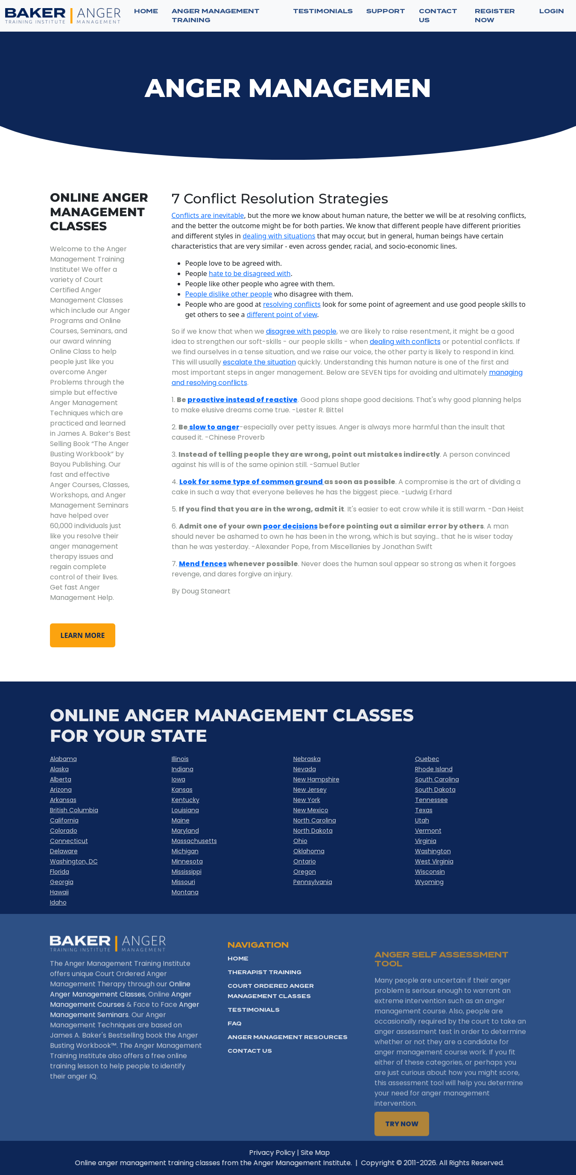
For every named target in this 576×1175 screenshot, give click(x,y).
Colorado (63, 830)
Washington (433, 851)
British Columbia (74, 810)
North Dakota (313, 830)
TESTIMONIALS (323, 11)
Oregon (304, 871)
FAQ (235, 1057)
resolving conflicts (292, 304)
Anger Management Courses (121, 1020)
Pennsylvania (312, 882)
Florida (59, 871)
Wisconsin (430, 871)
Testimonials (254, 1043)
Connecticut (69, 841)
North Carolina (314, 820)
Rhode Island (434, 769)
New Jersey (310, 789)
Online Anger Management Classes (120, 1010)
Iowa (178, 779)
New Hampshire (316, 779)
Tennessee (431, 800)
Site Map (336, 1152)
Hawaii (59, 892)
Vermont (428, 830)
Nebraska (307, 759)
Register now (495, 16)
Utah (422, 820)
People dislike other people (228, 294)
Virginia (425, 841)
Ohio (300, 841)
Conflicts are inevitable (208, 215)
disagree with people (301, 331)
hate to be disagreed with (250, 273)
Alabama (63, 759)
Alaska (59, 769)
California (64, 820)
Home (146, 11)
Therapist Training (264, 1006)
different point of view (282, 314)
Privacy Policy (293, 1152)
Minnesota (187, 861)
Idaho (58, 902)
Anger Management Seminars (124, 1030)
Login (551, 11)
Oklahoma (309, 851)
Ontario (304, 861)
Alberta (60, 779)
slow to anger (214, 427)
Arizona (61, 789)
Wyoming (429, 882)
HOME (238, 992)
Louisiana (185, 810)
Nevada (304, 769)
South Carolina (437, 779)
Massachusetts (194, 841)
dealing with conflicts (405, 342)
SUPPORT (385, 11)
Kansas (182, 789)
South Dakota (435, 789)
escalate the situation (259, 362)
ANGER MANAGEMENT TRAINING (216, 16)
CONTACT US (438, 16)
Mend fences (203, 564)
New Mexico (310, 810)
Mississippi (187, 871)
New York (306, 800)
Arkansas (63, 800)
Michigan (185, 851)
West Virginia (434, 861)
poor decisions (290, 526)
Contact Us (250, 1084)
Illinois (180, 759)
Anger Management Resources (288, 1071)
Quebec (427, 759)
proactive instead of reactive (242, 400)
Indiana (182, 769)
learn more (83, 635)
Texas (424, 810)
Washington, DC (74, 861)
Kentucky (185, 800)
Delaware (64, 851)
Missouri (183, 882)
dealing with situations (279, 236)
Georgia (61, 882)
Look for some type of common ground (251, 482)
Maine (181, 820)
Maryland (185, 830)
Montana (185, 892)
